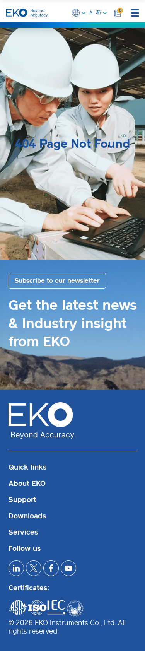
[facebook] (51, 568)
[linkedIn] (16, 568)
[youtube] (68, 568)
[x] (33, 568)
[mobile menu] (135, 13)
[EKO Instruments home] (27, 13)
